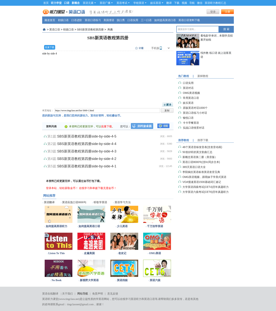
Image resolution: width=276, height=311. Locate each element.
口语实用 (132, 20)
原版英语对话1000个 (195, 107)
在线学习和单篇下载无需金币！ (98, 188)
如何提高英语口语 (165, 20)
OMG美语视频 (191, 92)
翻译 (169, 2)
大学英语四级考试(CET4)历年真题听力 (205, 186)
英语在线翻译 (50, 293)
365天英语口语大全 (194, 167)
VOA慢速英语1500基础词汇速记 (201, 181)
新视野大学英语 (89, 280)
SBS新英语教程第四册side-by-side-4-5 (86, 136)
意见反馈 (112, 293)
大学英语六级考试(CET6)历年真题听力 (205, 191)
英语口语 (54, 29)
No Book (57, 280)
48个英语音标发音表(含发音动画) (202, 147)
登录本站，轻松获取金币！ (62, 188)
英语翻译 (49, 202)
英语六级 (155, 280)
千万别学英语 (155, 226)
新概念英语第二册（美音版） (199, 157)
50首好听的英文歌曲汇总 (197, 152)
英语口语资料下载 (189, 20)
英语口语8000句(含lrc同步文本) (201, 162)
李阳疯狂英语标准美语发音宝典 (201, 172)
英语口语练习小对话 (195, 112)
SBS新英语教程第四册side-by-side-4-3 (86, 151)
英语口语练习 (93, 20)
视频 (184, 2)
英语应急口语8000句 (74, 202)
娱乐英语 (156, 2)
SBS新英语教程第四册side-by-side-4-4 (86, 144)
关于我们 (67, 293)
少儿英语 (122, 226)
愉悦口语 (188, 117)
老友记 (122, 253)
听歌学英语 (100, 202)
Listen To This (56, 253)
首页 (46, 2)
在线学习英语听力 (130, 299)
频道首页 (49, 20)
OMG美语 (155, 253)
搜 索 (226, 29)
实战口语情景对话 (193, 127)
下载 (176, 2)
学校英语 (139, 2)
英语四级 (122, 280)
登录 (213, 11)
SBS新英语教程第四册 (90, 29)
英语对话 (188, 87)
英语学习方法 (123, 202)
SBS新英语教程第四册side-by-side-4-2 (86, 159)
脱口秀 (121, 20)
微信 (199, 2)
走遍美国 (89, 253)
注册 (227, 11)
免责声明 (97, 293)
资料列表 (51, 126)
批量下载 (49, 47)
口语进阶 (76, 20)
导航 (192, 2)
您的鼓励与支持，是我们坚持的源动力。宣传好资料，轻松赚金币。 (82, 115)
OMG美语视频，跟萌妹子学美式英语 (204, 176)
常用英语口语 (191, 97)
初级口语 (63, 20)
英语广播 (106, 2)
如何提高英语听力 (56, 226)
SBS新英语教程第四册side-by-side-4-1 (86, 166)
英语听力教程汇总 (215, 2)
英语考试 (123, 2)
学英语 (100, 299)
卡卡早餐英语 (191, 122)
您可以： (125, 126)
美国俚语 (109, 20)
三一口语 (146, 20)
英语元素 (89, 2)
